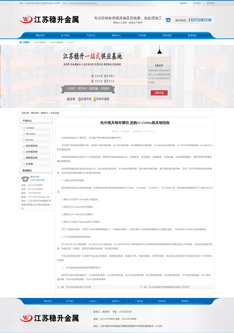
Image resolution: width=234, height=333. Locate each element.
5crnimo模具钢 (39, 42)
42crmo (70, 42)
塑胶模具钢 (31, 158)
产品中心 (91, 35)
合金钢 (29, 164)
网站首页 (40, 35)
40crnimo (30, 134)
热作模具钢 (31, 146)
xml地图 (158, 326)
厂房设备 (141, 35)
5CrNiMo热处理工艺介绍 (78, 287)
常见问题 (55, 113)
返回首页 (210, 3)
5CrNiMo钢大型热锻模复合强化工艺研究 (169, 287)
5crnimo (30, 128)
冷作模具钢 (31, 152)
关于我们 (65, 35)
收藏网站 (183, 3)
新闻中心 (116, 35)
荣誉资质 (167, 35)
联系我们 (197, 3)
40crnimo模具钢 (56, 42)
